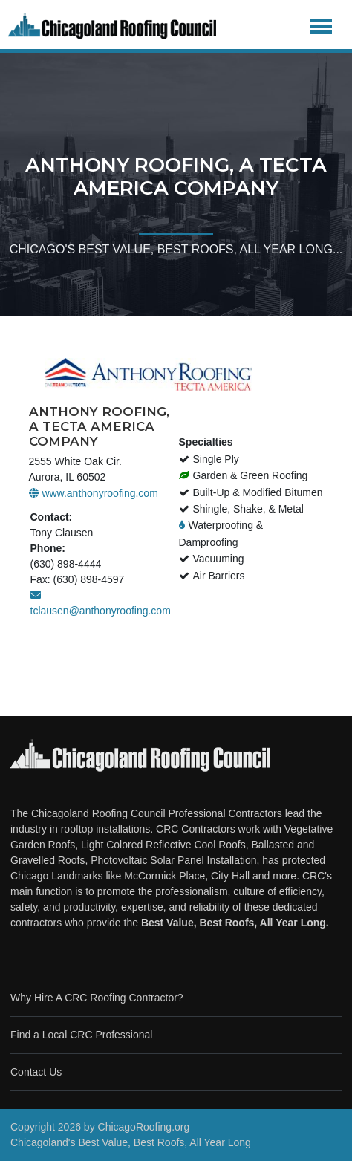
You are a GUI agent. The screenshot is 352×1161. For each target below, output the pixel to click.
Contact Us (36, 1072)
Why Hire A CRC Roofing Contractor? (96, 998)
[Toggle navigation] (321, 26)
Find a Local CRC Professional (81, 1035)
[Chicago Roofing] (112, 26)
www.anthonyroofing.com (93, 493)
